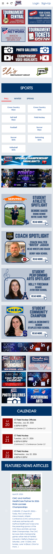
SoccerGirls (13, 138)
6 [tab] (35, 189)
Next (46, 511)
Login (36, 3)
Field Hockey (39, 117)
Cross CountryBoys (13, 108)
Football (13, 127)
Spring (30, 99)
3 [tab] (22, 189)
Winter (17, 99)
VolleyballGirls (13, 148)
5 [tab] (30, 189)
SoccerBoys (39, 128)
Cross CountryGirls (39, 108)
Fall (6, 99)
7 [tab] (39, 189)
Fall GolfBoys (13, 118)
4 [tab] (26, 189)
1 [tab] (14, 189)
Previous (6, 511)
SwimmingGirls (39, 138)
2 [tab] (18, 189)
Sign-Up (46, 3)
